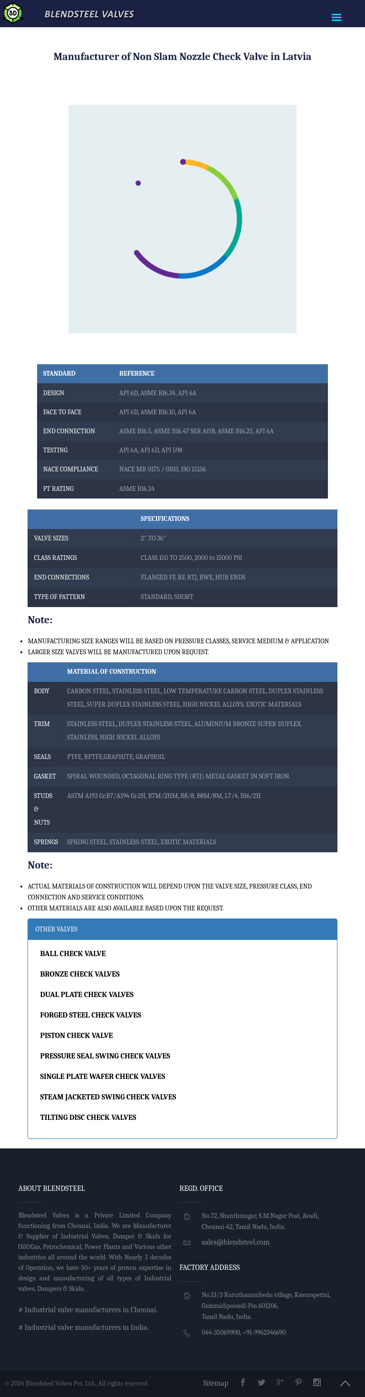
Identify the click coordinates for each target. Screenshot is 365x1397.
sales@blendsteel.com (235, 1242)
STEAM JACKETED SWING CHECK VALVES (108, 1097)
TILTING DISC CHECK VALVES (88, 1117)
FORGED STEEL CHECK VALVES (90, 1015)
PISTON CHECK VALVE (76, 1035)
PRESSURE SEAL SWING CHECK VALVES (105, 1056)
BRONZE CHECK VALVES (79, 974)
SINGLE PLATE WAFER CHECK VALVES (102, 1076)
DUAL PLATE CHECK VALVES (87, 994)
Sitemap (216, 1383)
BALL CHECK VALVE (73, 953)
